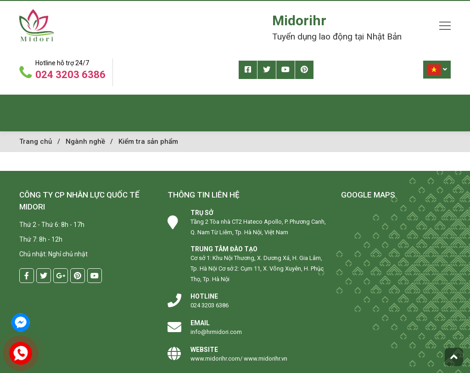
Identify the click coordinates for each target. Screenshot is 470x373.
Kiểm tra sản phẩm (148, 141)
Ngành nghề (85, 141)
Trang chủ (35, 141)
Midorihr (299, 20)
